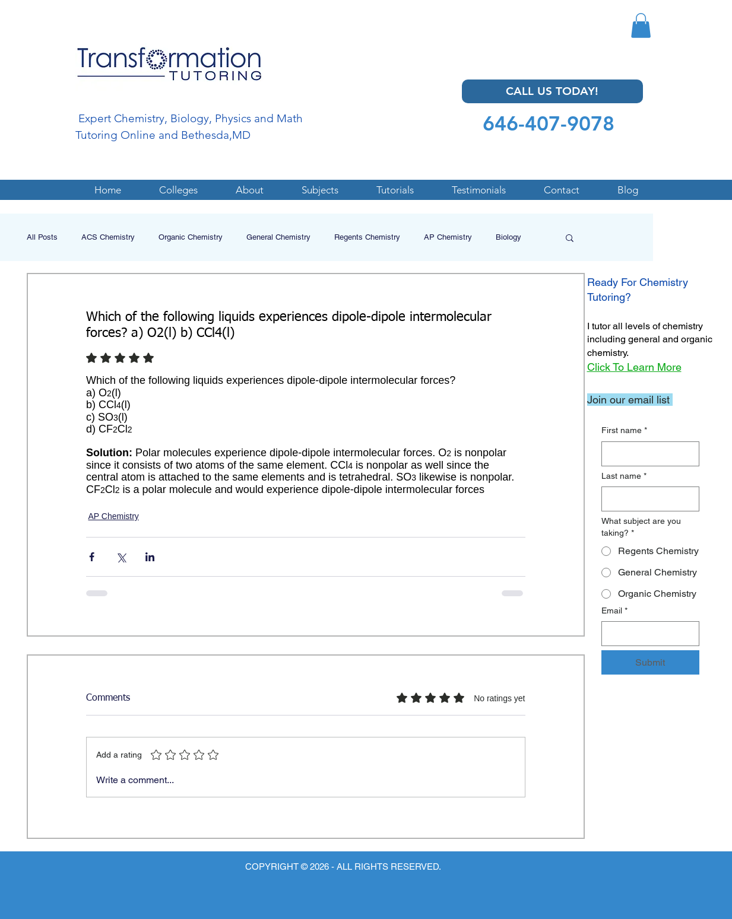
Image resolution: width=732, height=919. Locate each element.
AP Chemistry (448, 237)
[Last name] (647, 499)
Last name (624, 476)
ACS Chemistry (108, 237)
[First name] (647, 454)
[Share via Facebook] (91, 556)
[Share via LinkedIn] (150, 556)
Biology (508, 237)
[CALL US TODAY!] (552, 91)
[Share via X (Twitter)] (120, 556)
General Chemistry (278, 237)
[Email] (647, 633)
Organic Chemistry (191, 237)
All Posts (42, 237)
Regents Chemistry (367, 237)
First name (624, 431)
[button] (640, 25)
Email (614, 611)
